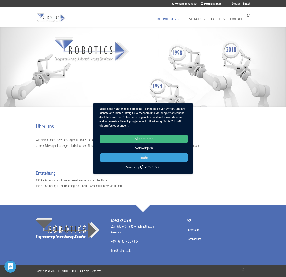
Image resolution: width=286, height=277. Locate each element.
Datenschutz (194, 239)
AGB (189, 220)
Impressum (193, 230)
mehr (144, 157)
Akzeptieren (144, 139)
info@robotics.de (121, 250)
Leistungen (194, 19)
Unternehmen (166, 19)
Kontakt (236, 19)
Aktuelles (218, 19)
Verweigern (144, 148)
